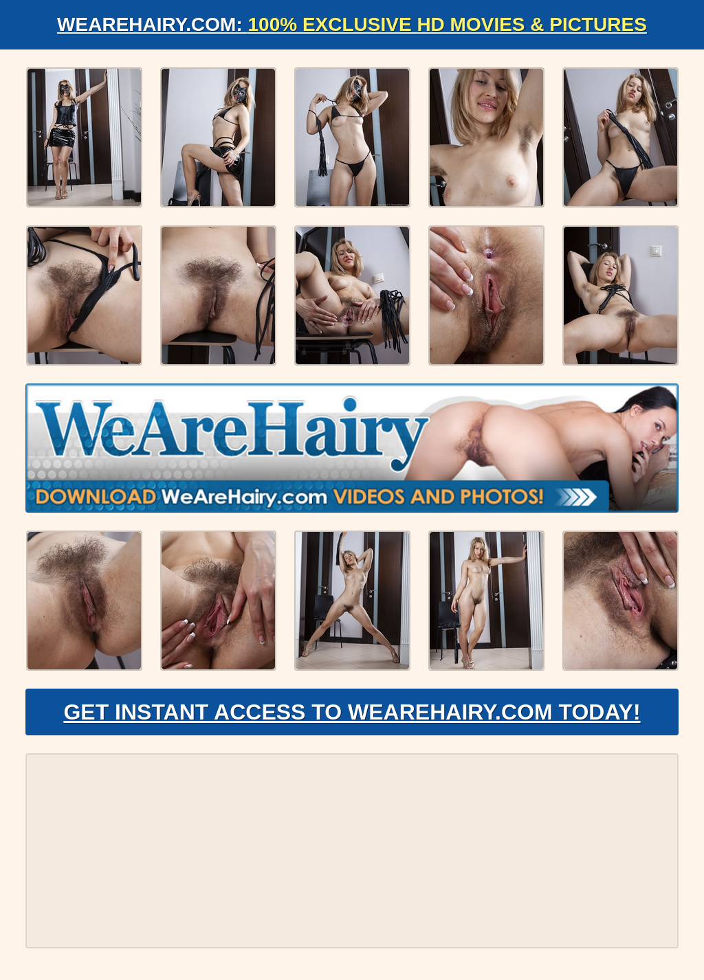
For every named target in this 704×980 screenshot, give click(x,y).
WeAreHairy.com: (352, 24)
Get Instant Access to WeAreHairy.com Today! (351, 712)
